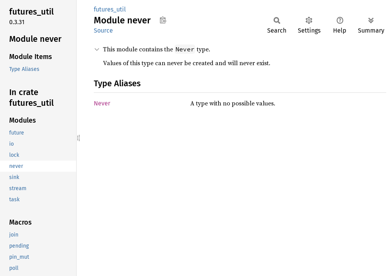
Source (103, 30)
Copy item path (163, 19)
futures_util (110, 9)
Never (102, 103)
